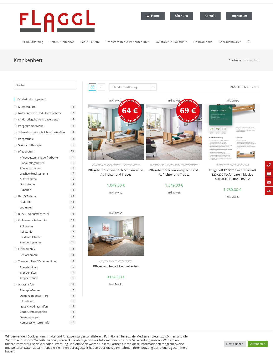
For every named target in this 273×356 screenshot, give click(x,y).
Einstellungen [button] (234, 344)
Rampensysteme (30, 242)
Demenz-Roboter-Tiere (34, 296)
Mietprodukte (27, 107)
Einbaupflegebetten (32, 163)
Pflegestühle (26, 139)
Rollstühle (26, 231)
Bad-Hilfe (26, 202)
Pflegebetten (26, 151)
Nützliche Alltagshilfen (34, 306)
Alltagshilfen (26, 284)
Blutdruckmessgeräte (33, 312)
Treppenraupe (29, 278)
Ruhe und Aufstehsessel (33, 214)
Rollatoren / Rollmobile (32, 220)
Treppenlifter (28, 272)
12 (245, 87)
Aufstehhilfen (28, 179)
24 (250, 87)
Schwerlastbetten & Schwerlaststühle (41, 132)
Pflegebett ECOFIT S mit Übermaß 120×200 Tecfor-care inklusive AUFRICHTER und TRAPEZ (232, 174)
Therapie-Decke (30, 290)
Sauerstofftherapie (30, 145)
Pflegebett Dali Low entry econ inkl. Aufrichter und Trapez (174, 172)
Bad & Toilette (27, 196)
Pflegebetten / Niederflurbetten (40, 157)
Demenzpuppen (30, 317)
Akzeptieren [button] (257, 344)
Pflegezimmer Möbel (31, 126)
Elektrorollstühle (30, 237)
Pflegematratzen (30, 168)
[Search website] (249, 42)
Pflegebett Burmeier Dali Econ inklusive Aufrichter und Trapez (116, 172)
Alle (256, 87)
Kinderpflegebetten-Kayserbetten (39, 119)
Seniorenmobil (29, 255)
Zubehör (25, 190)
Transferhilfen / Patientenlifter (37, 261)
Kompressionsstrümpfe (35, 322)
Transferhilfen (29, 267)
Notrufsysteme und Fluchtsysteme (40, 113)
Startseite (235, 60)
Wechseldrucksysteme (34, 173)
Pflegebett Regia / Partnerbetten (116, 266)
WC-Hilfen (26, 207)
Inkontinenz (27, 301)
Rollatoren (26, 226)
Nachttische (27, 184)
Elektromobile (27, 249)
